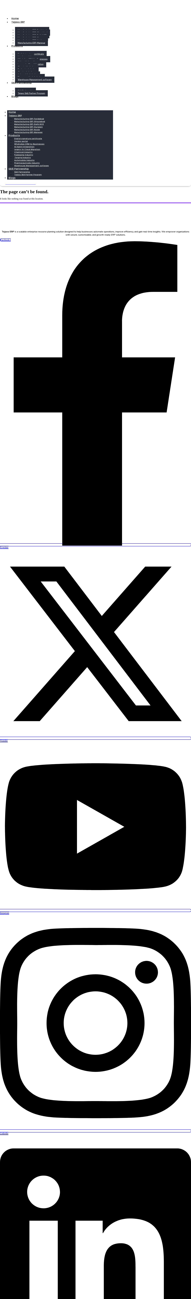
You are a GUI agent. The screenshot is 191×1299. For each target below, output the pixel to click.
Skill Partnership (21, 82)
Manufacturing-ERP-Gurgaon (28, 127)
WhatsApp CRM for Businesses (29, 144)
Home (15, 18)
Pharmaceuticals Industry (27, 163)
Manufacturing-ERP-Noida (27, 129)
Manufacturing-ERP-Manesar (31, 43)
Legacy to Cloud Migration (27, 149)
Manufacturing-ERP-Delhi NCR (29, 124)
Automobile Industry (24, 160)
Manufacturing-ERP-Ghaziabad (29, 121)
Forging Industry (22, 157)
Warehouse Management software (35, 80)
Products (17, 46)
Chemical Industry (23, 152)
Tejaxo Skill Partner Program (31, 93)
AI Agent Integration (24, 146)
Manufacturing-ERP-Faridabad (29, 119)
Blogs (14, 96)
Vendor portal (21, 141)
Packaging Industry (23, 155)
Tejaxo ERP (18, 22)
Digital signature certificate (28, 138)
